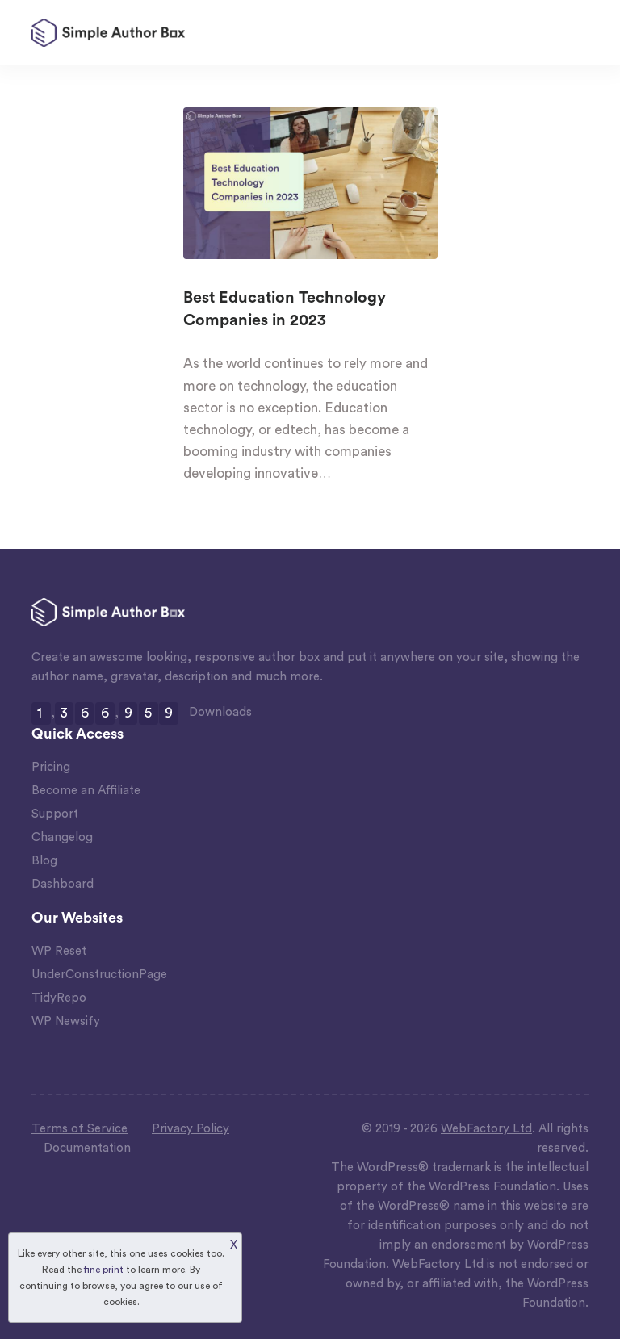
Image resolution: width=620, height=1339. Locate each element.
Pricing (50, 767)
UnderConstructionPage (99, 975)
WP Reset (58, 951)
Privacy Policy (190, 1129)
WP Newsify (65, 1021)
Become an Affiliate (85, 791)
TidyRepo (58, 998)
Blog (44, 861)
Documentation (87, 1148)
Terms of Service (79, 1129)
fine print (104, 1269)
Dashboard (62, 884)
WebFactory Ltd (486, 1129)
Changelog (62, 837)
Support (54, 814)
